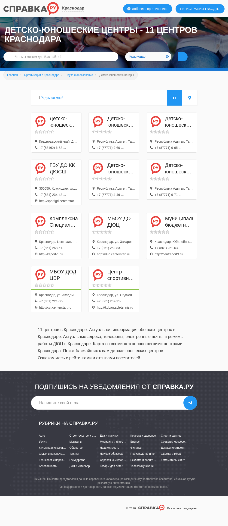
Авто (42, 442)
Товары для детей (111, 473)
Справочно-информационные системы (125, 467)
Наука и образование (113, 460)
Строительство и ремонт (85, 442)
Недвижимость (109, 454)
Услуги (43, 448)
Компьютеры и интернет (176, 467)
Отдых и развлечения (53, 460)
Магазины (76, 448)
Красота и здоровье (143, 442)
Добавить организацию (147, 9)
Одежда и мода (171, 460)
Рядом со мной (52, 104)
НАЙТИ (191, 61)
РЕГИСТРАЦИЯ (192, 9)
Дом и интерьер (80, 473)
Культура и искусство (52, 454)
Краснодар (73, 8)
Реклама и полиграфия (145, 467)
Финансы (136, 454)
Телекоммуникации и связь (148, 473)
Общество (76, 454)
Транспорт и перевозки (54, 467)
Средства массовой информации (182, 448)
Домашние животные (174, 454)
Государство (77, 467)
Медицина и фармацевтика (117, 448)
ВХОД (213, 9)
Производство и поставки (147, 460)
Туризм (74, 460)
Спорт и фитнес (171, 442)
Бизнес (135, 448)
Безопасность (48, 473)
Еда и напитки (109, 442)
